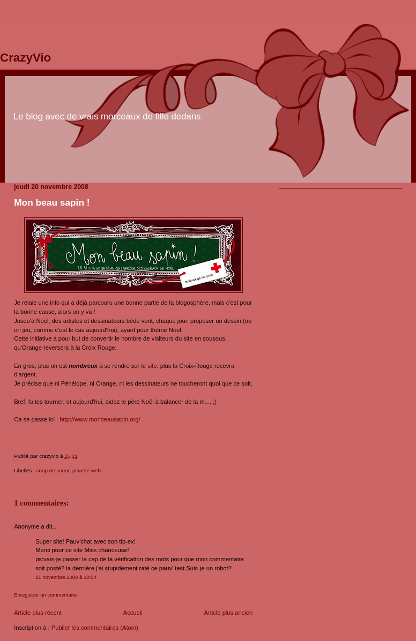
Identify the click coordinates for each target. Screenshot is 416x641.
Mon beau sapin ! (52, 202)
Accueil (133, 612)
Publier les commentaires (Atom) (94, 627)
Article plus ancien (228, 612)
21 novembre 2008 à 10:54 (65, 577)
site (152, 366)
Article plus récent (38, 612)
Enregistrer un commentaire (45, 595)
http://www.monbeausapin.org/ (100, 419)
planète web (86, 470)
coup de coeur (53, 470)
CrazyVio (25, 57)
